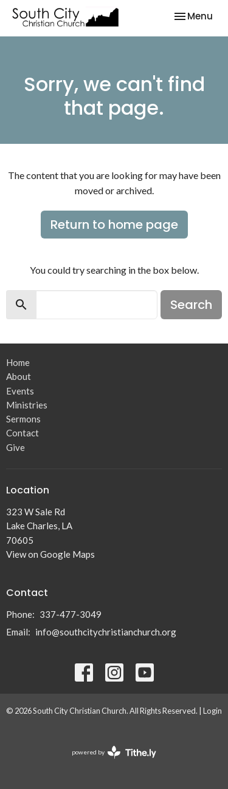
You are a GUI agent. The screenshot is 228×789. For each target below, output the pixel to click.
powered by (114, 752)
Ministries (26, 404)
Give (15, 447)
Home (18, 362)
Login (212, 711)
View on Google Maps (50, 554)
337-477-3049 (71, 614)
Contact (22, 432)
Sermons (23, 418)
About (18, 376)
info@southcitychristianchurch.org (105, 631)
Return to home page (114, 224)
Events (20, 390)
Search (191, 304)
